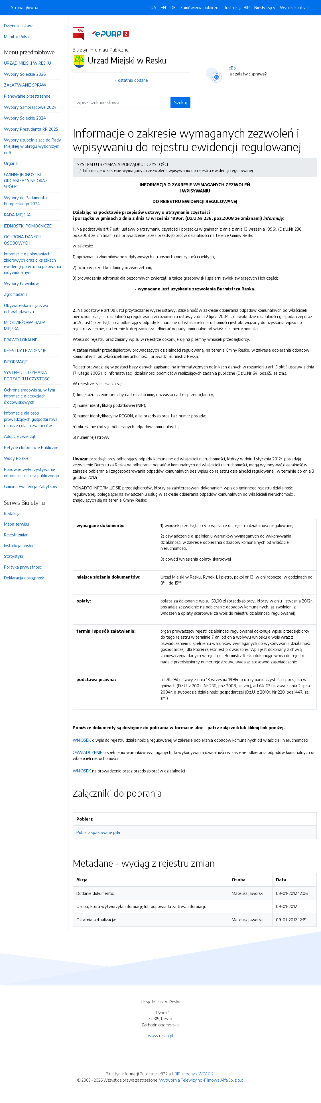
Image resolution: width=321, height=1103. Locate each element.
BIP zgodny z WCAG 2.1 (195, 1080)
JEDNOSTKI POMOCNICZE (30, 225)
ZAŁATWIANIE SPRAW (28, 84)
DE (173, 7)
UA (153, 7)
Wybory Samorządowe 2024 (33, 107)
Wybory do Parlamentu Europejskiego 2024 (28, 200)
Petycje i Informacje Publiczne (34, 447)
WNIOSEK (85, 746)
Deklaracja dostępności (27, 577)
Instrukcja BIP (237, 7)
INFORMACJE (19, 361)
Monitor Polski (19, 36)
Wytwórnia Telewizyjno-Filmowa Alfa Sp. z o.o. (201, 1085)
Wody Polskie (19, 458)
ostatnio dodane (135, 80)
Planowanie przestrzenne (30, 96)
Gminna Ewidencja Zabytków (33, 486)
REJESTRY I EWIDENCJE (28, 350)
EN (163, 7)
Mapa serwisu (19, 523)
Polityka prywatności (26, 566)
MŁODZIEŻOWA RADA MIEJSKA (27, 325)
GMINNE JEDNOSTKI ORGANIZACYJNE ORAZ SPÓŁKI (28, 180)
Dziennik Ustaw (21, 25)
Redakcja (15, 513)
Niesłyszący (264, 7)
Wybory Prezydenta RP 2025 (34, 129)
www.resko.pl (160, 1041)
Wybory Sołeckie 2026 (27, 74)
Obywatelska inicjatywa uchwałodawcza (29, 308)
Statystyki (16, 556)
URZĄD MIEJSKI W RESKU (30, 62)
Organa (14, 163)
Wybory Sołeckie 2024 (28, 117)
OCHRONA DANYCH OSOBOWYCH (25, 239)
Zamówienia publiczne (200, 7)
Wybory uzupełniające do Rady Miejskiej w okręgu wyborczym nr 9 (35, 146)
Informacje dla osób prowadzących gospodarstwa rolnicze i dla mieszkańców (33, 419)
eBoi (234, 67)
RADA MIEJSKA (20, 214)
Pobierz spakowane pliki (101, 838)
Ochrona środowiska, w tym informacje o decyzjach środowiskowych (32, 396)
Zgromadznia (19, 294)
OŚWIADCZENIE (90, 758)
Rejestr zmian (19, 534)
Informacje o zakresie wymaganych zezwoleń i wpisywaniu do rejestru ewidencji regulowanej (171, 170)
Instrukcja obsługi (22, 545)
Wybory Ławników (24, 283)
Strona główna (24, 7)
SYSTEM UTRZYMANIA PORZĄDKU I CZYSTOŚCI (30, 375)
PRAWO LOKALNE (23, 339)
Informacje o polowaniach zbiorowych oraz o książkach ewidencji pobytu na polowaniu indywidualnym (35, 263)
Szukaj (182, 102)
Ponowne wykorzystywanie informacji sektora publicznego (34, 472)
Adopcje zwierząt (22, 436)
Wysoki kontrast (295, 7)
